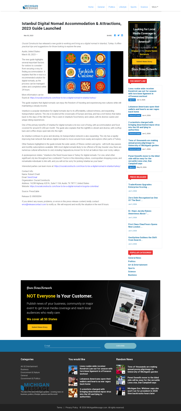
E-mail (47, 345)
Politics (112, 7)
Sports (134, 7)
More (154, 7)
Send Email (32, 177)
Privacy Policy (72, 407)
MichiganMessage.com (97, 407)
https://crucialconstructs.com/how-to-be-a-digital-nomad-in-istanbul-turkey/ (63, 97)
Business (25, 369)
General (101, 7)
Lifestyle (122, 7)
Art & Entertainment (29, 366)
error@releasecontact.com (34, 204)
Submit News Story (144, 61)
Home (92, 6)
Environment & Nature (30, 372)
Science (144, 7)
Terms (59, 407)
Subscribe (120, 346)
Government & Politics (30, 378)
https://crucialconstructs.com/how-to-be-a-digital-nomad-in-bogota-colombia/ (64, 186)
